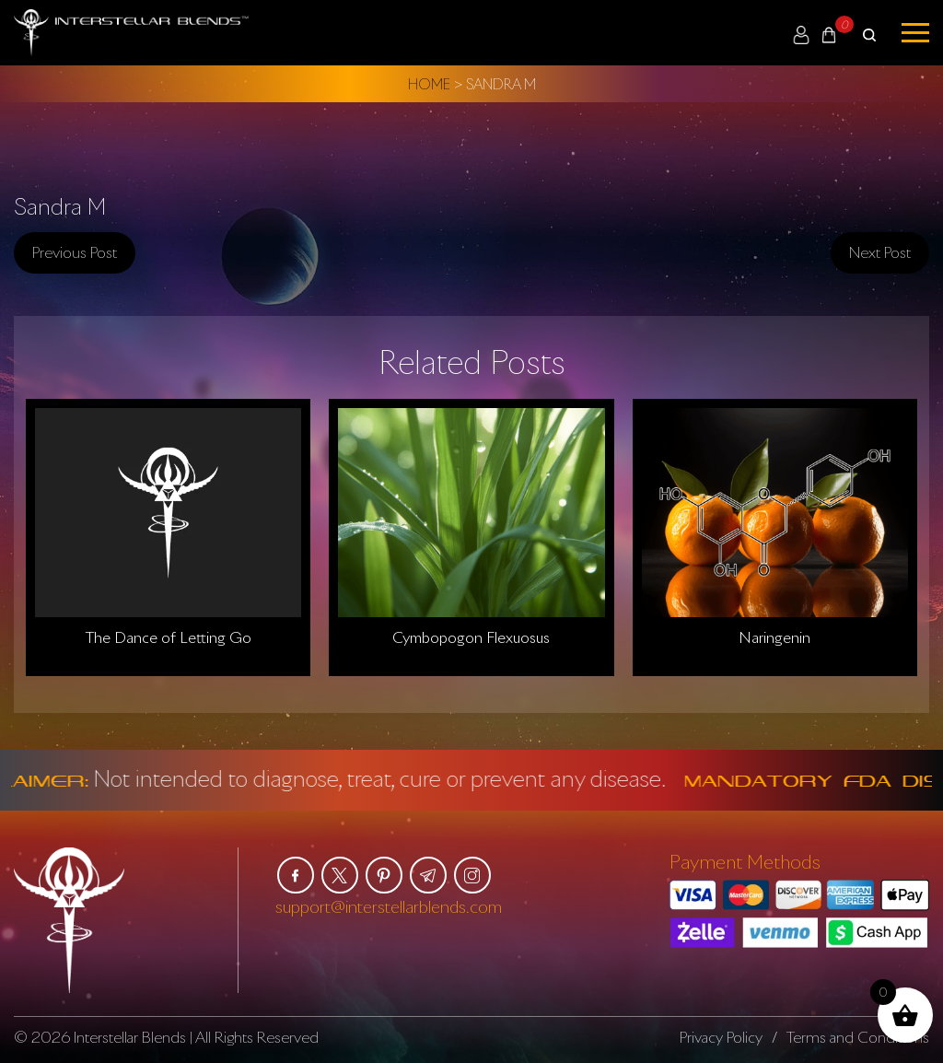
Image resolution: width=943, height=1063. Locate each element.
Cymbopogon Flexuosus (471, 637)
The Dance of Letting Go (168, 637)
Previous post (74, 252)
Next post (880, 252)
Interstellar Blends (130, 1037)
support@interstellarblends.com (388, 906)
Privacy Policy (721, 1037)
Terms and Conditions (857, 1037)
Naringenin (774, 637)
